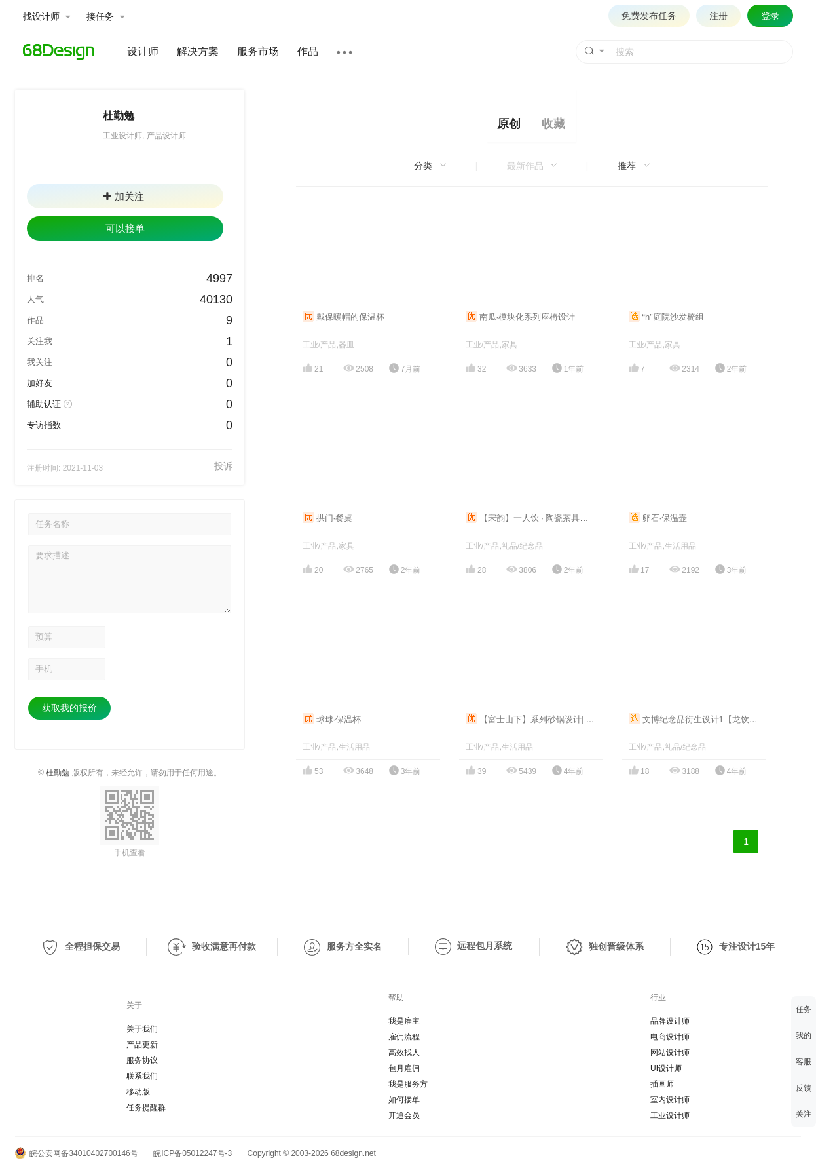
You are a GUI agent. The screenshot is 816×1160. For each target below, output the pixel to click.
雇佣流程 (404, 1036)
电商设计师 (670, 1036)
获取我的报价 (69, 708)
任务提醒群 (146, 1107)
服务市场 (258, 51)
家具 (509, 344)
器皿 (346, 344)
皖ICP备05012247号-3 (192, 1153)
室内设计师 (670, 1099)
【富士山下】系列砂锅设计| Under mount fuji (557, 719)
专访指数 (44, 425)
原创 (509, 123)
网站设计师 (670, 1052)
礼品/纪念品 (522, 546)
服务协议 (142, 1060)
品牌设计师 (670, 1021)
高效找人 (404, 1052)
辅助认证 (44, 404)
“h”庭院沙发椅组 (666, 317)
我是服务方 (408, 1084)
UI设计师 (666, 1068)
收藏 (553, 123)
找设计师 (46, 16)
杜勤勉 (57, 772)
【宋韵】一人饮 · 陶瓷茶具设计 (531, 518)
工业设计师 (670, 1115)
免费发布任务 (649, 15)
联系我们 (142, 1076)
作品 (307, 51)
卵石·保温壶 (658, 518)
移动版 (138, 1091)
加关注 (123, 196)
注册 (718, 15)
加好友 (39, 383)
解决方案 (198, 51)
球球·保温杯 (332, 719)
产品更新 (142, 1044)
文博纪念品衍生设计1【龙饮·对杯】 (703, 719)
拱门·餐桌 (327, 518)
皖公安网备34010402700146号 (76, 1153)
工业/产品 (319, 344)
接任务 (105, 16)
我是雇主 (404, 1021)
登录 (770, 15)
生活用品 (680, 546)
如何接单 (404, 1099)
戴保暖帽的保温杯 (343, 317)
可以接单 (125, 228)
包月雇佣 (404, 1068)
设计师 (142, 51)
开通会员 (404, 1115)
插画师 (662, 1084)
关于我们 (142, 1029)
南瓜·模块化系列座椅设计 (520, 317)
